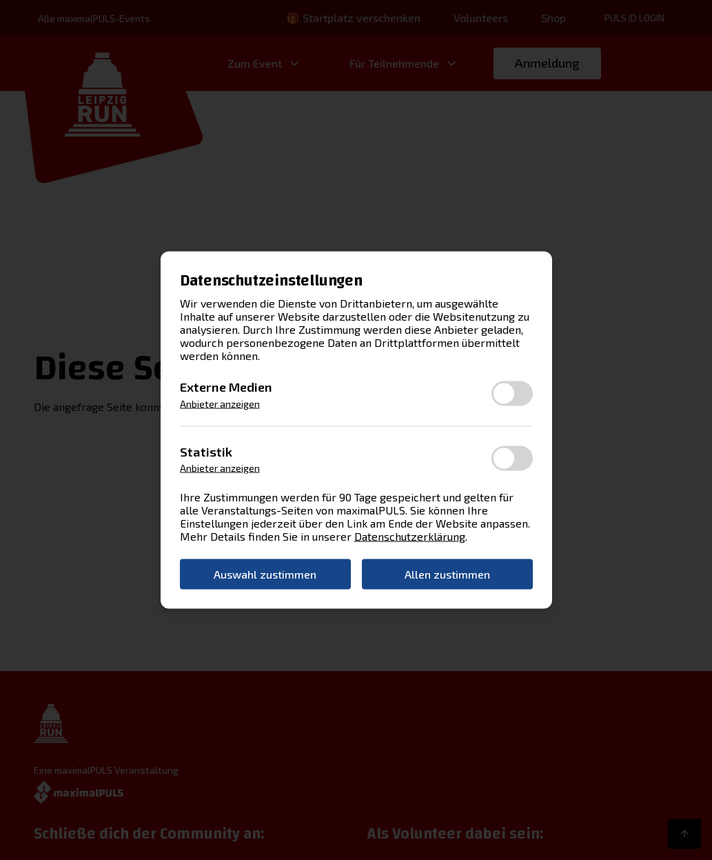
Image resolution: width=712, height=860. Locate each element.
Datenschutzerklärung (409, 536)
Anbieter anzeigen (220, 403)
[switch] (512, 393)
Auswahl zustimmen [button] (265, 574)
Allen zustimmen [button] (447, 574)
